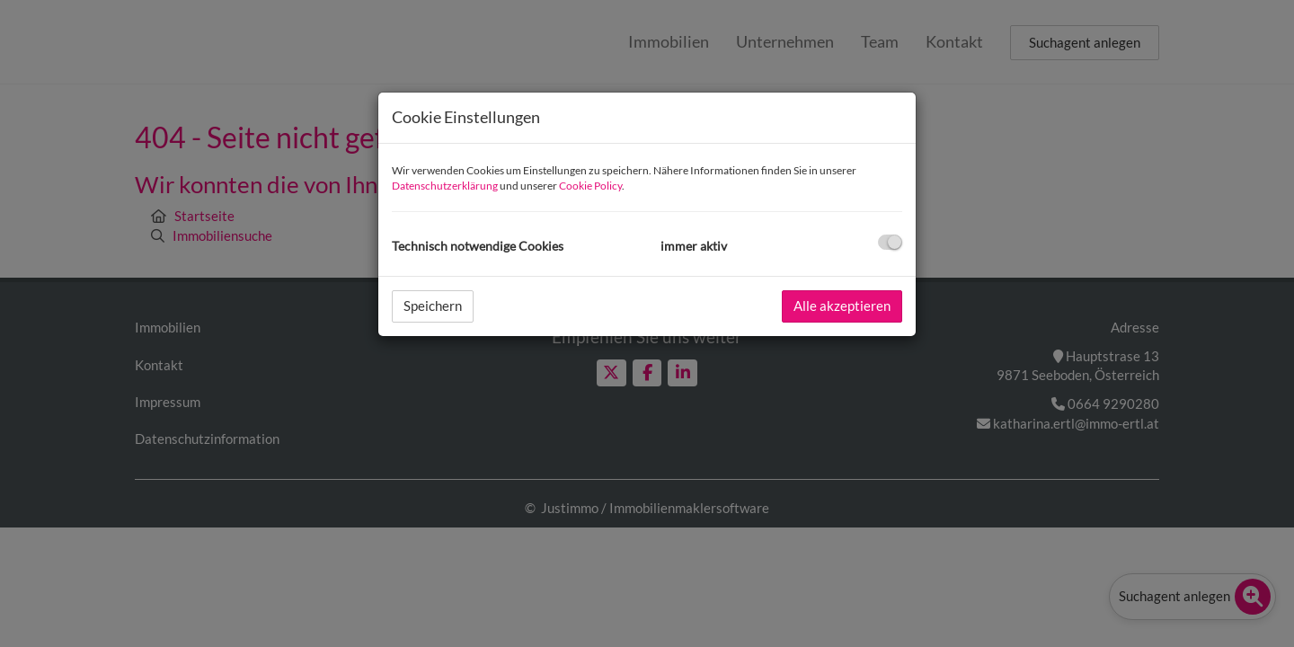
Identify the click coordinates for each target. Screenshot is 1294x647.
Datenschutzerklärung (445, 185)
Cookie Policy (590, 185)
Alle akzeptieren (842, 305)
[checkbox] (890, 242)
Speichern (432, 305)
